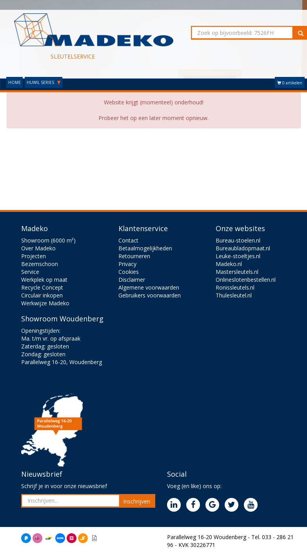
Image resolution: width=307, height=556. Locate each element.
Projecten (33, 256)
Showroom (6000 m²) (48, 240)
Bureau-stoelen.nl (238, 240)
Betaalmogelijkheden (145, 248)
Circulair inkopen (42, 295)
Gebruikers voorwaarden (149, 295)
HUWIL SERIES (43, 82)
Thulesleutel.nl (234, 295)
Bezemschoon (39, 264)
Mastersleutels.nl (237, 271)
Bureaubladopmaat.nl (243, 248)
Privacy (127, 264)
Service (30, 271)
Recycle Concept (42, 287)
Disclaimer (131, 279)
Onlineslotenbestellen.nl (246, 279)
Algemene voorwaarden (148, 287)
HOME (14, 82)
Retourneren (134, 256)
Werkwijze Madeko (45, 303)
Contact (128, 240)
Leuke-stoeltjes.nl (238, 256)
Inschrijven (136, 501)
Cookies (128, 271)
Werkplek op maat (44, 279)
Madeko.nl (229, 264)
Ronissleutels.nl (235, 287)
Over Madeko (38, 248)
